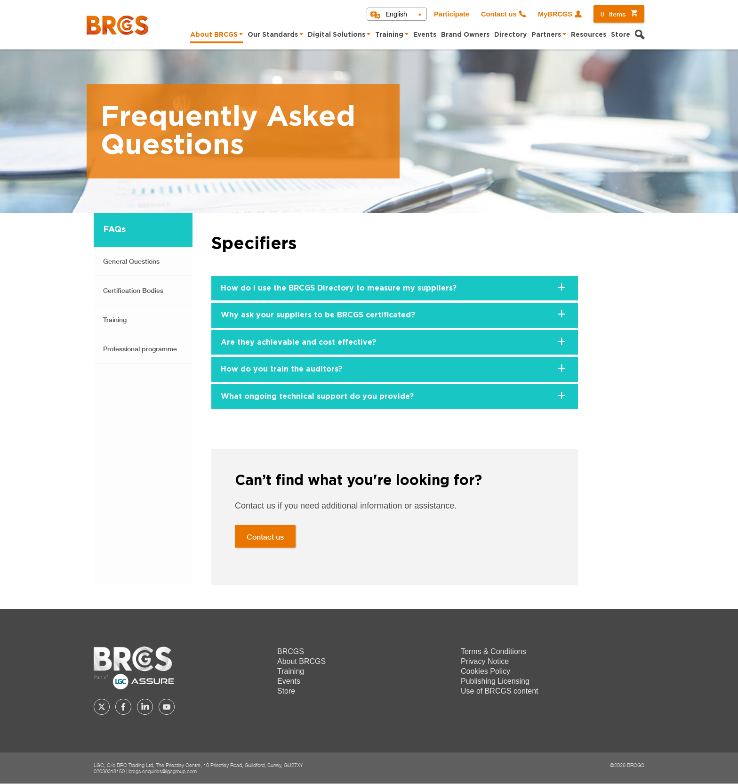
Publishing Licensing (495, 681)
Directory (510, 35)
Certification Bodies (133, 290)
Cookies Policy (485, 671)
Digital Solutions (336, 35)
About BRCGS (214, 35)
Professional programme (140, 349)
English (396, 14)
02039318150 (109, 771)
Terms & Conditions (493, 651)
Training (389, 35)
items (613, 14)
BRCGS (290, 651)
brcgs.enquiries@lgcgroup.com (162, 771)
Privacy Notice (485, 661)
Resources (588, 35)
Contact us (499, 14)
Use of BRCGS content (499, 691)
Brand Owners (465, 35)
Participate (451, 14)
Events (424, 35)
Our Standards (273, 35)
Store (620, 35)
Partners (546, 35)
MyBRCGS (555, 14)
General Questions (131, 261)
